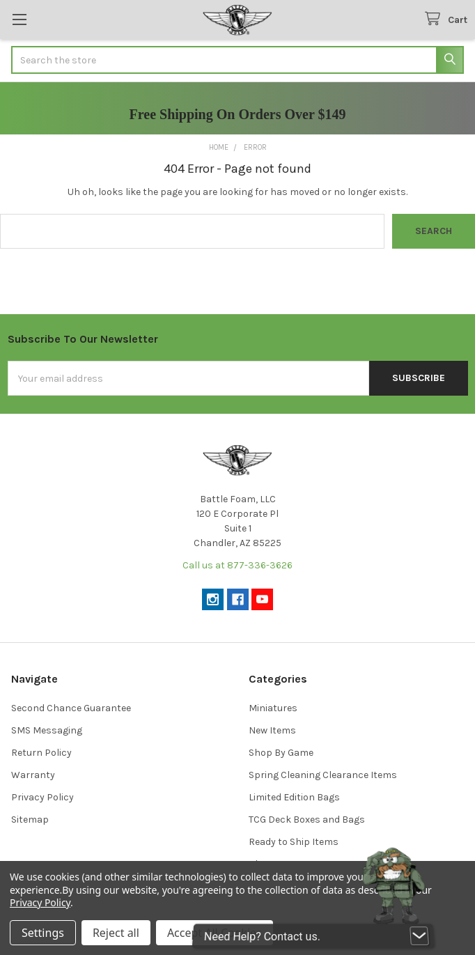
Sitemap (30, 819)
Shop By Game (281, 753)
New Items (272, 730)
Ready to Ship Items (293, 842)
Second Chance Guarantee (71, 708)
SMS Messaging (46, 730)
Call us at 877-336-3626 (237, 565)
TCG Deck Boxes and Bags (307, 819)
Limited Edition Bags (294, 797)
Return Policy (41, 753)
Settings (43, 932)
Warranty (33, 775)
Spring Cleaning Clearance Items (323, 775)
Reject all (116, 932)
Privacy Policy (42, 797)
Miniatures (273, 708)
